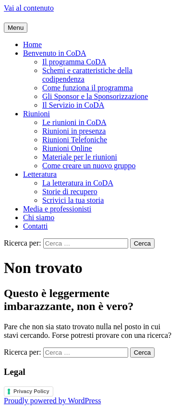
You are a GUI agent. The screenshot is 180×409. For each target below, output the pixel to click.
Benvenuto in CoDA (54, 53)
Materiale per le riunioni (79, 157)
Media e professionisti (57, 209)
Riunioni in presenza (74, 131)
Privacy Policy (31, 391)
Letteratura (40, 174)
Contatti (35, 226)
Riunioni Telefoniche (74, 140)
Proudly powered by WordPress (52, 401)
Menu (16, 27)
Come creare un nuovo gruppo (89, 165)
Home (32, 44)
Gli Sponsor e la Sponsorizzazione (95, 96)
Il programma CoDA (74, 62)
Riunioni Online (67, 148)
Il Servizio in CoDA (73, 105)
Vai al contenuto (29, 8)
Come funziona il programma (87, 88)
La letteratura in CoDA (77, 183)
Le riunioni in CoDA (74, 122)
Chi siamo (38, 217)
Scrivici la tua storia (73, 200)
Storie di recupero (69, 191)
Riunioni (36, 114)
